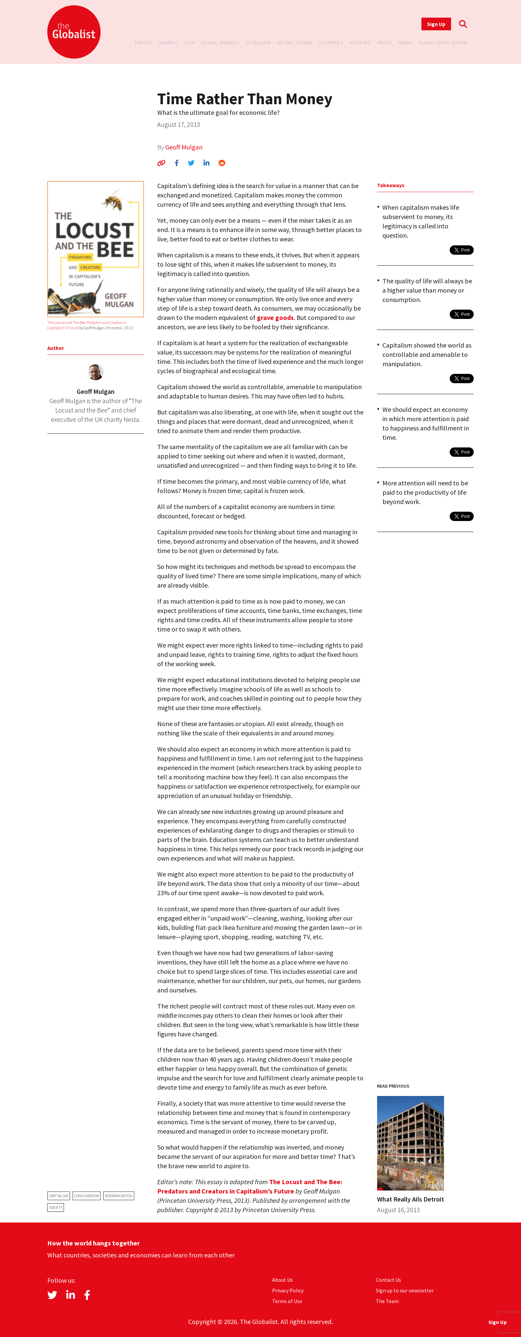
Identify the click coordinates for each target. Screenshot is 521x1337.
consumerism (86, 1195)
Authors (360, 43)
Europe (143, 43)
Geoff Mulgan (184, 147)
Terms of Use (287, 1301)
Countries (331, 43)
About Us (282, 1279)
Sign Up (436, 24)
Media (405, 43)
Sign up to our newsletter (405, 1290)
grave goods (275, 317)
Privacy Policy (287, 1290)
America (168, 43)
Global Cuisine (294, 43)
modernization (119, 1195)
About (384, 43)
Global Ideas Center (443, 43)
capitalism (58, 1195)
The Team (387, 1301)
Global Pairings (220, 43)
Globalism (258, 43)
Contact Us (388, 1279)
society (55, 1207)
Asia (190, 43)
